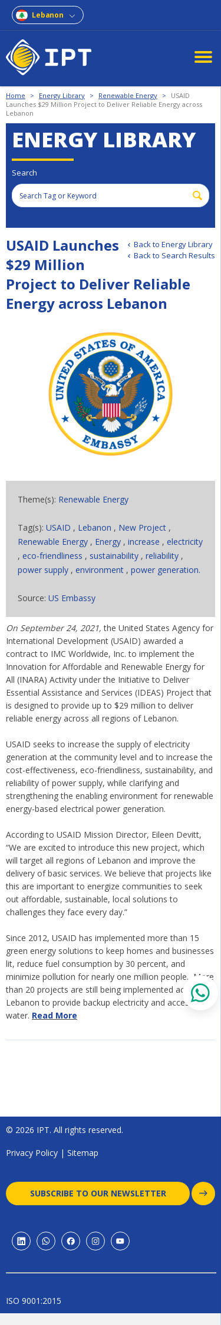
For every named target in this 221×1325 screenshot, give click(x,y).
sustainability (115, 555)
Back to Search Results (174, 255)
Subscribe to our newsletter (110, 1193)
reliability (163, 555)
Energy (109, 541)
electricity (185, 541)
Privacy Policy (32, 1152)
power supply (44, 569)
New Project (143, 527)
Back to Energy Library (173, 244)
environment (100, 569)
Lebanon (96, 527)
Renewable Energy (127, 95)
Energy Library (62, 95)
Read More (54, 1015)
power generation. (165, 569)
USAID (59, 527)
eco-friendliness (53, 555)
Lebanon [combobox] (48, 15)
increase (145, 541)
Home (15, 95)
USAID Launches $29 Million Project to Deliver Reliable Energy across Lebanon (104, 104)
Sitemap (82, 1152)
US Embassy (71, 598)
